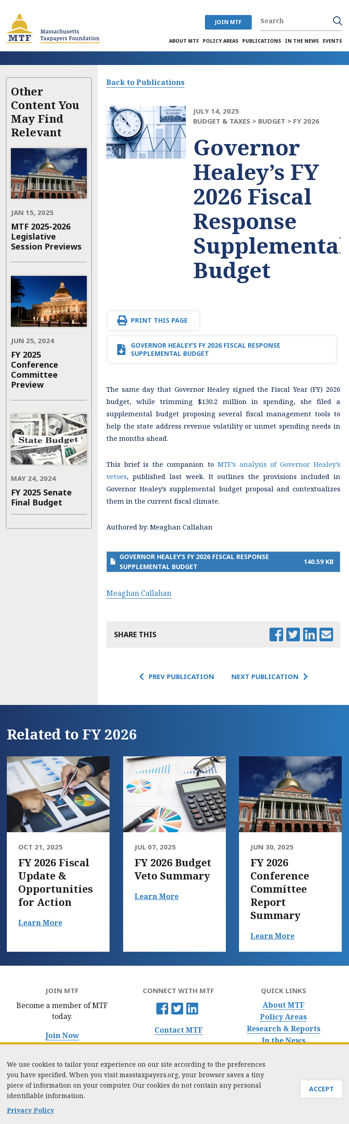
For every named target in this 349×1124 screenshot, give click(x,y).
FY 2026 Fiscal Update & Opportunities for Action (55, 882)
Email (326, 634)
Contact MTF (179, 1030)
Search (338, 21)
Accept (321, 1092)
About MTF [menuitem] (184, 41)
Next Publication (265, 676)
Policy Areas (283, 1017)
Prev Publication (181, 676)
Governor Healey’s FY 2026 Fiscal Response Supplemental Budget (205, 349)
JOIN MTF (228, 22)
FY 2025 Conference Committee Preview (34, 370)
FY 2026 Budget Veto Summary (173, 869)
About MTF (283, 1005)
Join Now (62, 1035)
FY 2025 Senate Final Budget (41, 497)
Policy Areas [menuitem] (221, 41)
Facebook (162, 1008)
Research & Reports (283, 1029)
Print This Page (159, 320)
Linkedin (192, 1008)
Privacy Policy (30, 1112)
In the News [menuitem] (302, 41)
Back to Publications (145, 82)
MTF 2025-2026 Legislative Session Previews (46, 236)
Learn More (40, 923)
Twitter (177, 1008)
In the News (283, 1040)
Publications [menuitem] (261, 41)
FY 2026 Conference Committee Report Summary (279, 889)
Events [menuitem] (332, 41)
